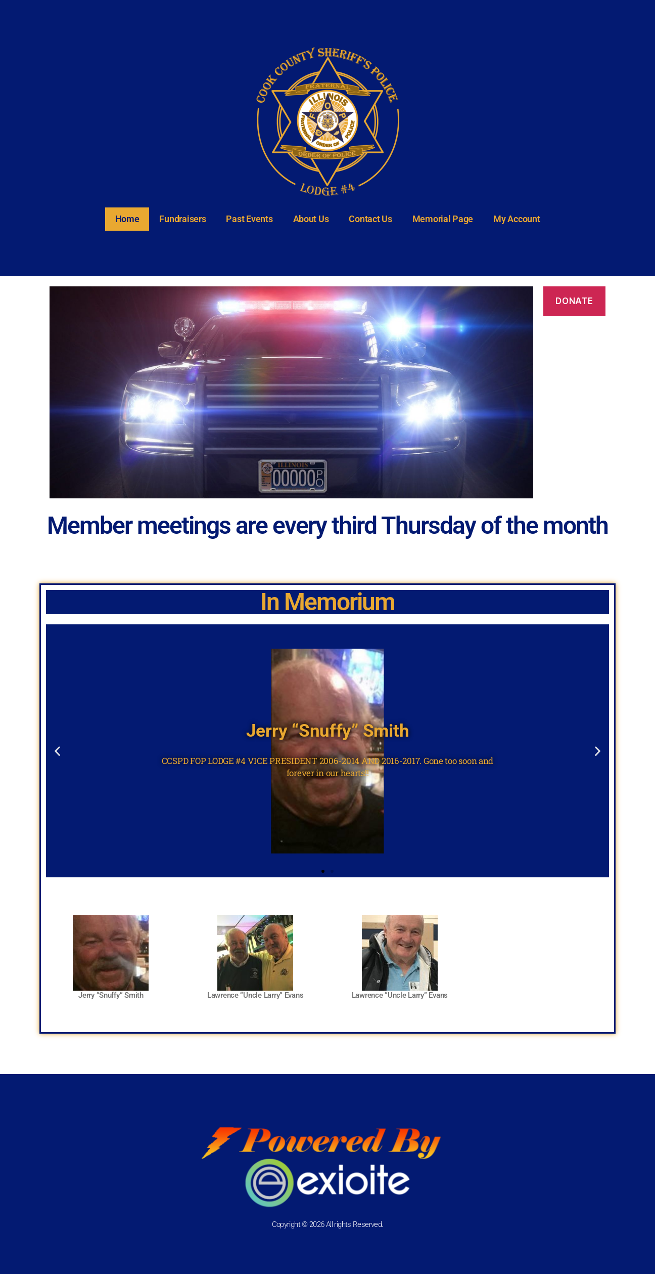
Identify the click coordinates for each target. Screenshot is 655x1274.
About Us (311, 219)
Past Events (249, 219)
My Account (516, 219)
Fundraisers (182, 219)
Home (127, 219)
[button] (57, 750)
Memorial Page (443, 219)
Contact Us (370, 219)
